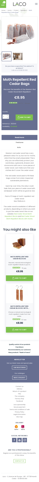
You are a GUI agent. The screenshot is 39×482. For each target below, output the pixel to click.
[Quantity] (4, 116)
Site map (19, 417)
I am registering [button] (19, 367)
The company (19, 396)
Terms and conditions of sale (19, 409)
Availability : (6, 126)
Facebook (19, 401)
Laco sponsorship (19, 405)
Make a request (19, 377)
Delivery (19, 389)
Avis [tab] (19, 147)
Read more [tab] (19, 137)
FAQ (19, 394)
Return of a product (19, 391)
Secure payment (19, 407)
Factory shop (19, 399)
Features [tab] (19, 142)
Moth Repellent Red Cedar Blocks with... (19, 307)
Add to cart (24, 117)
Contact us (19, 386)
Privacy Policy (19, 412)
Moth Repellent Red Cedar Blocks (19, 258)
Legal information (19, 414)
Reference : (6, 124)
